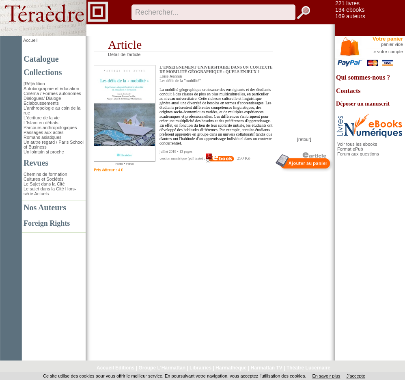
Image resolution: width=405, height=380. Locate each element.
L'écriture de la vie (42, 117)
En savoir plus (326, 376)
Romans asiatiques (43, 137)
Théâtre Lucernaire (308, 368)
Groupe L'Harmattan (161, 368)
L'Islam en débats (41, 122)
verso (130, 164)
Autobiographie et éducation (51, 88)
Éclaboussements (41, 103)
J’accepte (356, 376)
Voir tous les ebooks (357, 144)
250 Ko (228, 157)
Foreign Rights (47, 223)
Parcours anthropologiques (50, 127)
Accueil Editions (115, 368)
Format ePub (350, 149)
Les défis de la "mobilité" (180, 80)
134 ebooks (349, 9)
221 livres (347, 3)
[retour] (304, 139)
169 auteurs (350, 16)
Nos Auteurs (45, 207)
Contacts (348, 90)
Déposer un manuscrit (363, 104)
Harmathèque (231, 368)
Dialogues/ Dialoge (42, 98)
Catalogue (41, 58)
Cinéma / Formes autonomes (52, 93)
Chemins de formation (45, 174)
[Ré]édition (34, 83)
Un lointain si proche (44, 151)
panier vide (392, 44)
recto (119, 164)
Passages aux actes (43, 132)
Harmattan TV (266, 368)
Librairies (200, 368)
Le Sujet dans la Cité (44, 183)
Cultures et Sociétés (43, 179)
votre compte (390, 51)
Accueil (30, 40)
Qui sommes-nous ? (363, 77)
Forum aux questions (358, 153)
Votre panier (388, 39)
